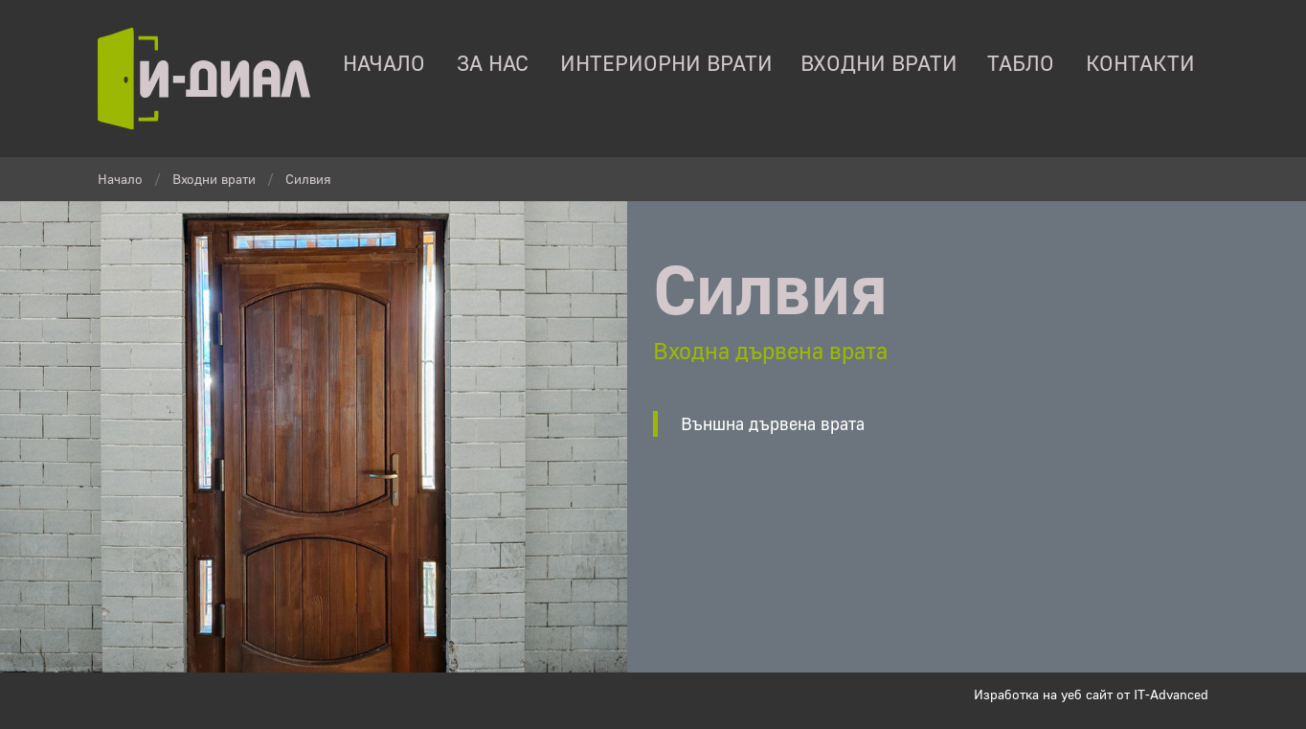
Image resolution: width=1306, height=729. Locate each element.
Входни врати (878, 63)
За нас (493, 63)
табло (1020, 63)
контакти (1140, 63)
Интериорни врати (666, 63)
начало (384, 63)
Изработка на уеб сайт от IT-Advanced (1091, 694)
